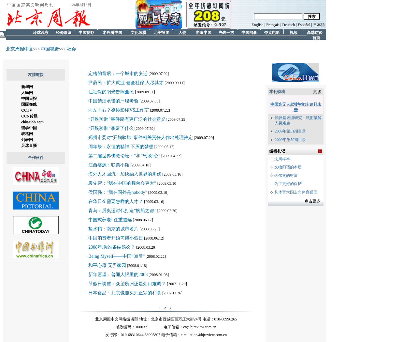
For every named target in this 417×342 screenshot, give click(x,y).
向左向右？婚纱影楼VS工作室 (118, 110)
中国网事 (249, 29)
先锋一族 (226, 29)
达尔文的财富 (286, 175)
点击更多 (312, 201)
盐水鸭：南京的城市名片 (113, 228)
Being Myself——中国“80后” (116, 256)
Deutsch (288, 25)
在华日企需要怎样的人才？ (115, 201)
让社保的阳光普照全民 (111, 91)
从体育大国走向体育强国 (295, 192)
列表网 (27, 139)
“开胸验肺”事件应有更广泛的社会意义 (126, 119)
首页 (316, 35)
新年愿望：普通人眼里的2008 (118, 274)
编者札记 (277, 151)
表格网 (27, 134)
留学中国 (29, 128)
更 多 (317, 91)
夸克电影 (272, 29)
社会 (71, 49)
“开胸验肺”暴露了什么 (110, 128)
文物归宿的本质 (288, 167)
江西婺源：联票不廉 (108, 165)
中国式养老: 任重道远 (110, 219)
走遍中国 (203, 29)
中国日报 (29, 98)
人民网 (27, 92)
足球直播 (29, 145)
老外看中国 (112, 29)
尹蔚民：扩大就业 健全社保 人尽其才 (126, 82)
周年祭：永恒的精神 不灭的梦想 (120, 146)
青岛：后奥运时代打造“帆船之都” (122, 210)
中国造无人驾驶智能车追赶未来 (295, 107)
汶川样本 (282, 159)
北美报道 (161, 29)
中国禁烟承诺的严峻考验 (113, 101)
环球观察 (40, 29)
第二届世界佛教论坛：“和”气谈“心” (124, 155)
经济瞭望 (63, 29)
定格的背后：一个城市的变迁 (118, 73)
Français (273, 25)
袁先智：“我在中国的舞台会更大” (122, 183)
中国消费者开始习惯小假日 (115, 238)
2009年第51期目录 (290, 131)
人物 (182, 29)
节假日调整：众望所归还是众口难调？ (127, 283)
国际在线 (29, 104)
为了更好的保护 (288, 183)
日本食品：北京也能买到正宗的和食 (124, 292)
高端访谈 (314, 29)
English (258, 25)
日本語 (319, 25)
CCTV (26, 110)
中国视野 (86, 29)
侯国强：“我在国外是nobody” (117, 192)
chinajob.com (32, 122)
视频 (293, 29)
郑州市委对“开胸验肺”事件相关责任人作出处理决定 (140, 137)
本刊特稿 (277, 91)
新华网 (27, 87)
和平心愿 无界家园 (107, 265)
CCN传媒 (29, 116)
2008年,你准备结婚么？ (111, 247)
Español (304, 25)
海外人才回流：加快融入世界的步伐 (124, 174)
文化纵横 (138, 29)
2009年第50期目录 (290, 139)
